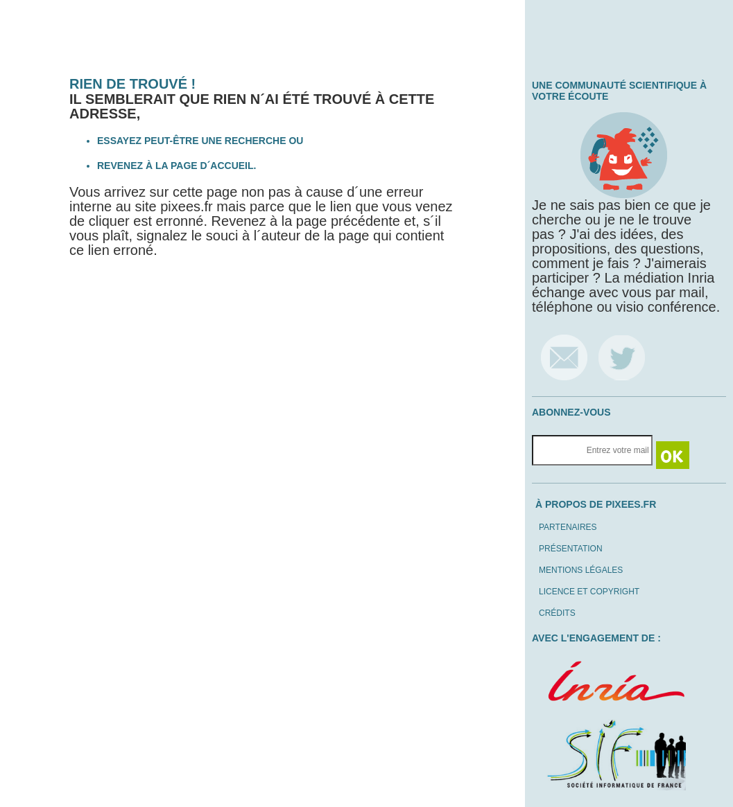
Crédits (557, 613)
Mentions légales (581, 570)
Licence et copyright (589, 591)
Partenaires (568, 527)
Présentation (571, 548)
